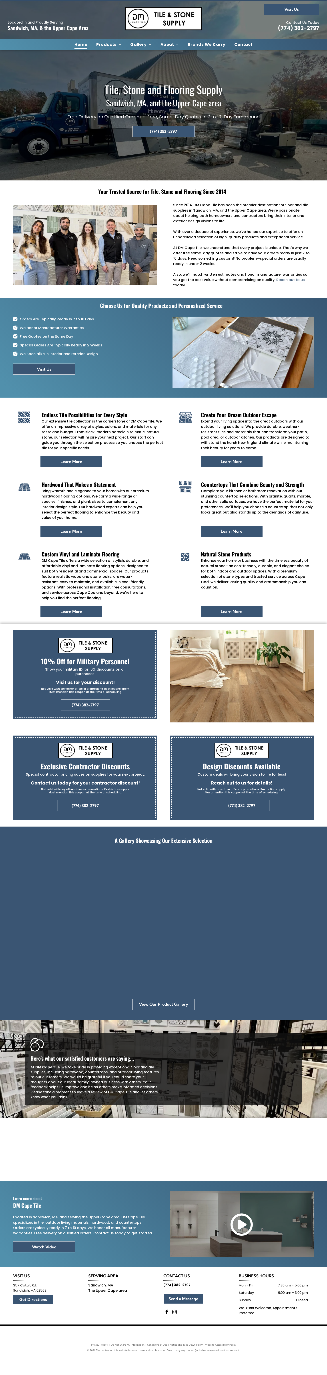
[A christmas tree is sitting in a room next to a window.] (103, 886)
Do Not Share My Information (127, 1364)
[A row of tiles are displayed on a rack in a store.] (44, 957)
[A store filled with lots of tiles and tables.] (223, 886)
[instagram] (174, 1332)
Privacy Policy (98, 1364)
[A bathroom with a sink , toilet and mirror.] (223, 957)
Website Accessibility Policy (220, 1364)
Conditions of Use (157, 1364)
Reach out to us (290, 279)
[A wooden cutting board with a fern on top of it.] (163, 957)
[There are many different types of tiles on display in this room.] (163, 886)
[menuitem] (81, 44)
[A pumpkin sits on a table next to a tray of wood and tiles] (103, 957)
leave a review (89, 1092)
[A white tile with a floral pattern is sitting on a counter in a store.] (283, 886)
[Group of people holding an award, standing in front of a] (44, 886)
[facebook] (166, 1332)
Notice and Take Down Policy (186, 1364)
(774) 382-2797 (298, 28)
